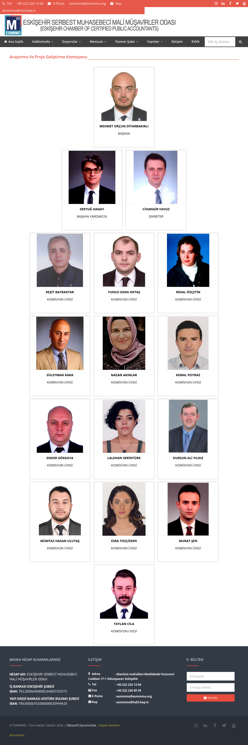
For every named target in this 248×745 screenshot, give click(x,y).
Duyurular (72, 41)
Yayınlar (156, 41)
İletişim (177, 41)
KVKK (196, 41)
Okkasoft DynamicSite (81, 725)
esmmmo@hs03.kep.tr (132, 702)
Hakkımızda (44, 41)
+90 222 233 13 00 (128, 685)
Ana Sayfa (13, 41)
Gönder (211, 698)
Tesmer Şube (127, 41)
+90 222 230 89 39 (128, 690)
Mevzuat (99, 41)
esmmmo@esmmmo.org (134, 696)
